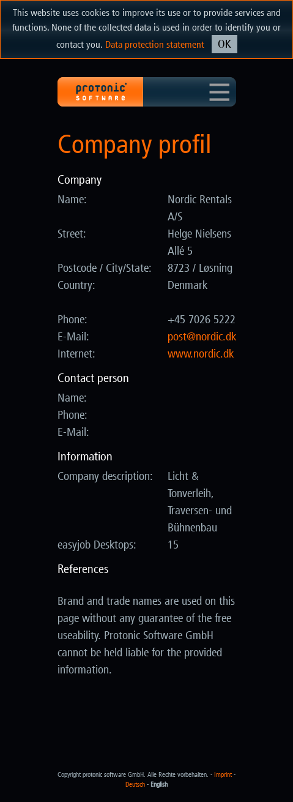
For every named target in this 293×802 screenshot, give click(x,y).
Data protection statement (154, 44)
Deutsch (135, 785)
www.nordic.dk (201, 354)
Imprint (223, 775)
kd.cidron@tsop (202, 336)
